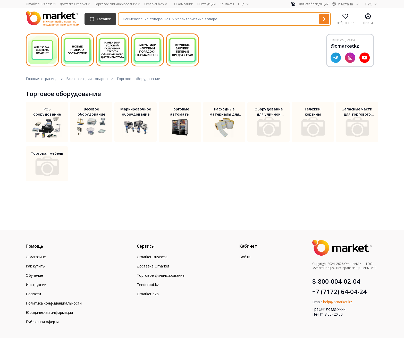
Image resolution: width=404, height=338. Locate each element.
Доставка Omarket (153, 266)
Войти (244, 256)
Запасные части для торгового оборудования (357, 112)
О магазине (36, 256)
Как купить (35, 266)
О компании (183, 4)
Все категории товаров (87, 78)
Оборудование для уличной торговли (269, 112)
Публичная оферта (42, 321)
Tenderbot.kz (148, 284)
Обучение (34, 275)
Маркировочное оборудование (135, 112)
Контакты (227, 4)
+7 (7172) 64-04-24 (339, 292)
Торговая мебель (47, 153)
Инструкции (206, 4)
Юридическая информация (49, 312)
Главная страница (41, 78)
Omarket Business (152, 256)
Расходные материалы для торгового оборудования (224, 112)
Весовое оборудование (91, 112)
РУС (371, 4)
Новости (33, 293)
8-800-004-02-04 (336, 281)
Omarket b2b (148, 293)
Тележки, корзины (313, 112)
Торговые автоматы (180, 112)
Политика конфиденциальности (54, 303)
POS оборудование (47, 112)
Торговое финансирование (160, 275)
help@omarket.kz (337, 301)
